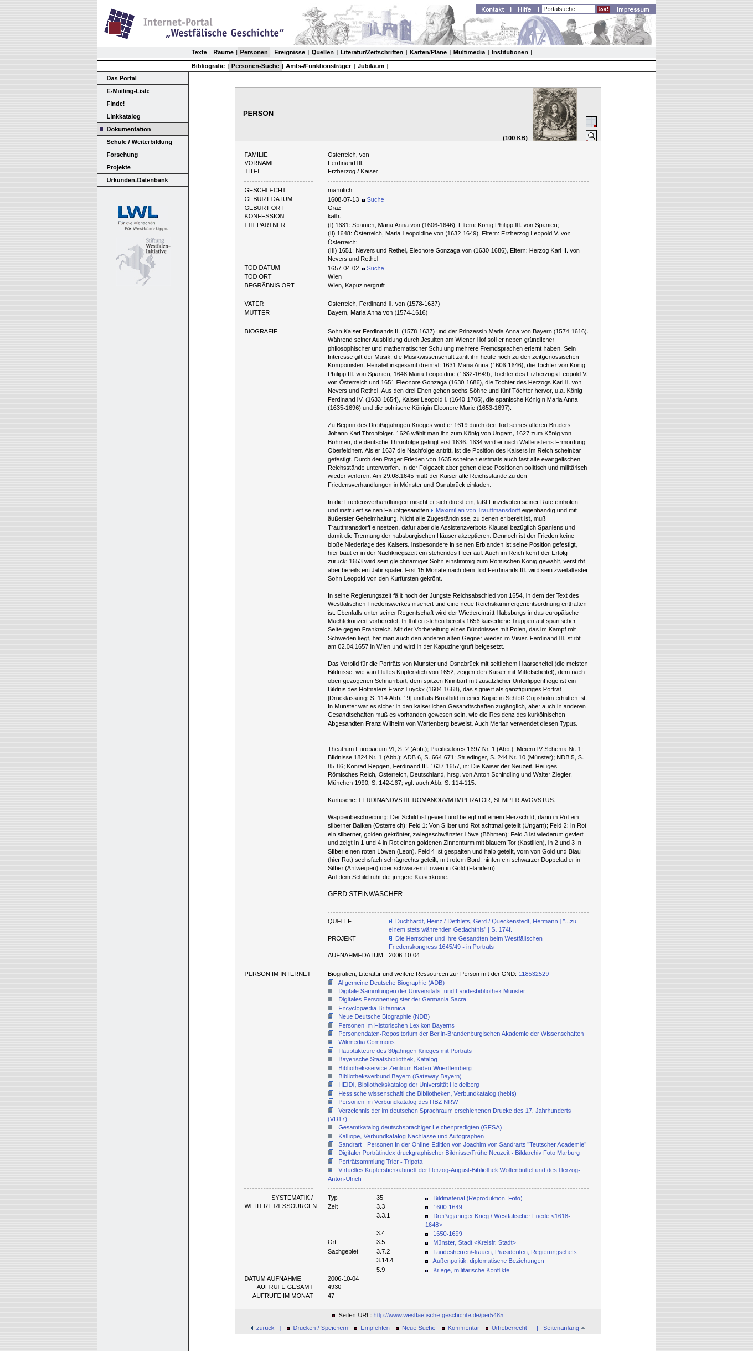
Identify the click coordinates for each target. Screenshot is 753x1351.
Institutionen (510, 52)
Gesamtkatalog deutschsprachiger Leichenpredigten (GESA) (420, 1127)
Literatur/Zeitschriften (372, 52)
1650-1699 (447, 1233)
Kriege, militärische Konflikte (471, 1270)
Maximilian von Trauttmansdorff (475, 510)
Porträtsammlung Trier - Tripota (380, 1161)
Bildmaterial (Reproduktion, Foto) (477, 1198)
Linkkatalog (124, 116)
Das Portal (122, 78)
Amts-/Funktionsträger (318, 66)
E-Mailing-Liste (128, 91)
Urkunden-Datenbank (137, 180)
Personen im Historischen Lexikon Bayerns (396, 1025)
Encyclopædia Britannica (371, 1008)
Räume (223, 52)
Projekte (119, 167)
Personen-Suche (255, 66)
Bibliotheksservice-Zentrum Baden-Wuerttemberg (405, 1068)
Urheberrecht (509, 1327)
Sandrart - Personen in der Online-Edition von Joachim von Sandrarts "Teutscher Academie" (462, 1144)
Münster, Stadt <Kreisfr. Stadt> (474, 1242)
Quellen (323, 52)
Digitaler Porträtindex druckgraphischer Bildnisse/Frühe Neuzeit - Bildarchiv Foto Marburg (459, 1152)
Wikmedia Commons (366, 1042)
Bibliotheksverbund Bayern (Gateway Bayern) (400, 1076)
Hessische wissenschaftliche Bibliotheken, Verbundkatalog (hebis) (427, 1093)
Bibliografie (208, 66)
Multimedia (469, 52)
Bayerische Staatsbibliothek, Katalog (387, 1059)
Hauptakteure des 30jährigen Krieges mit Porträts (405, 1050)
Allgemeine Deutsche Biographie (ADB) (391, 982)
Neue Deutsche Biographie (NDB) (384, 1016)
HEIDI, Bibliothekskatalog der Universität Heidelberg (408, 1084)
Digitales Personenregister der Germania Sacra (402, 999)
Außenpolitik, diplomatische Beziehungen (488, 1260)
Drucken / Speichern (321, 1327)
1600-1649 (447, 1207)
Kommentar (463, 1327)
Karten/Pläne (428, 52)
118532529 (533, 973)
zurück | (268, 1327)
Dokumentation (129, 129)
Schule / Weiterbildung (139, 141)
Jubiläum (371, 66)
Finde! (116, 103)
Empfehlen (375, 1327)
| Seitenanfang (559, 1327)
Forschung (122, 154)
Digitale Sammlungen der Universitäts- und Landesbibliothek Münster (431, 991)
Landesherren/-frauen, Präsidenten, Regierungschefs (504, 1252)
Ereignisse (289, 52)
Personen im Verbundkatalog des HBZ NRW (398, 1101)
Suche (373, 199)
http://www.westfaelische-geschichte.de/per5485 (439, 1315)
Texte (199, 52)
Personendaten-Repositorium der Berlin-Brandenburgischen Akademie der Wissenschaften (461, 1033)
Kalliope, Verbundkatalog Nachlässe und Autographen (411, 1136)
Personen (254, 52)
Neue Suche (419, 1327)
